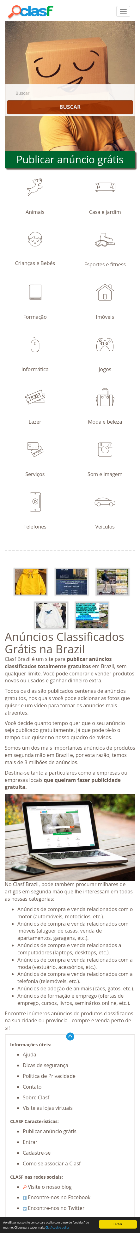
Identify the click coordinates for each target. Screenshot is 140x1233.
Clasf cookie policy (58, 1228)
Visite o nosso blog (47, 1186)
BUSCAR (70, 107)
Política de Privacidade (49, 1076)
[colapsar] (123, 11)
